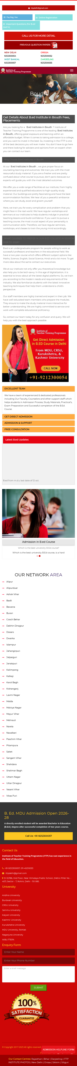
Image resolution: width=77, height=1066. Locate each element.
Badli (9, 601)
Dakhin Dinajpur (15, 626)
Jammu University (11, 910)
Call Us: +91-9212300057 (38, 836)
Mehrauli (11, 720)
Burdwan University (12, 900)
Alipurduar (12, 588)
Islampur (11, 645)
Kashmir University (11, 920)
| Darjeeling (55, 1059)
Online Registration (48, 17)
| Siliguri (64, 1062)
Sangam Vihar (13, 758)
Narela (9, 727)
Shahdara (11, 764)
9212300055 (46, 63)
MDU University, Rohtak (14, 930)
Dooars (10, 632)
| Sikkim (55, 1062)
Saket (9, 752)
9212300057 (10, 63)
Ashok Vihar (12, 594)
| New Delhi (36, 1062)
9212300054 (10, 56)
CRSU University (10, 905)
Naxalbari (11, 733)
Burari (9, 613)
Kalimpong (12, 670)
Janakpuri (11, 664)
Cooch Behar (13, 620)
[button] (14, 389)
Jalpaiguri (11, 657)
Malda (9, 701)
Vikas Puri (11, 796)
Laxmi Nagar (13, 695)
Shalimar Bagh (14, 771)
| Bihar (45, 1059)
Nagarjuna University (12, 935)
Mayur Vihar (12, 714)
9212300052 (46, 56)
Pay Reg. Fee (12, 17)
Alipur (9, 582)
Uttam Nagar (13, 777)
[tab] (38, 389)
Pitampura (12, 745)
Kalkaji (9, 676)
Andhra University (11, 895)
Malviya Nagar (13, 708)
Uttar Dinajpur (14, 783)
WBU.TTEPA (8, 940)
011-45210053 (27, 868)
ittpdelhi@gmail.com (16, 873)
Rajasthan (36, 1059)
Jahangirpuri (13, 651)
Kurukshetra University (13, 925)
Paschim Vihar (14, 739)
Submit (38, 987)
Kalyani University (11, 915)
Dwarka (10, 638)
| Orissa (46, 1062)
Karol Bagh (12, 682)
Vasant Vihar (13, 790)
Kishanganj (12, 689)
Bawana (10, 607)
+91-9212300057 (12, 868)
